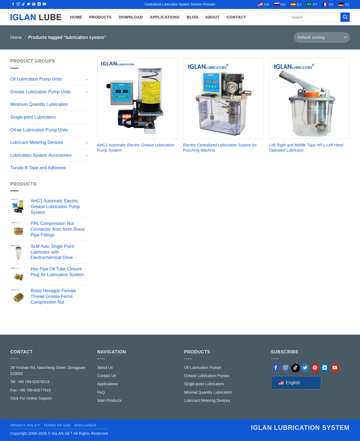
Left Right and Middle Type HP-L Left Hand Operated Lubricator (306, 147)
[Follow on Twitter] (28, 4)
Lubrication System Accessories (41, 155)
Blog (192, 17)
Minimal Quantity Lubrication (208, 392)
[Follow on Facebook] (13, 4)
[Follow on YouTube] (44, 4)
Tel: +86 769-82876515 (29, 382)
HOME (76, 17)
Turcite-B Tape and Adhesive (38, 167)
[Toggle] (87, 79)
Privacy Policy (25, 425)
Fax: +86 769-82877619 (30, 390)
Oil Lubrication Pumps (202, 367)
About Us (105, 367)
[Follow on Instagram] (18, 4)
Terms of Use (57, 425)
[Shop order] (322, 37)
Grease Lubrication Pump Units (40, 92)
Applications (165, 17)
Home (16, 37)
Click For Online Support (31, 398)
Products (100, 17)
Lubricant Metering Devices (36, 142)
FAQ (101, 392)
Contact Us (106, 376)
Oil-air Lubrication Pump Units (39, 129)
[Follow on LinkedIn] (39, 4)
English (289, 382)
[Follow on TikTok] (23, 4)
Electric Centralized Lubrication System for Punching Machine (220, 147)
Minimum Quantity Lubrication (39, 104)
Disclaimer (85, 425)
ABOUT (212, 17)
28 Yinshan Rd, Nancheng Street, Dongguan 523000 (47, 370)
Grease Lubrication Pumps (206, 376)
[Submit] (345, 17)
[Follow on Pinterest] (33, 4)
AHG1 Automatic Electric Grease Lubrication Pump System (135, 147)
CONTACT (236, 17)
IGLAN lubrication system (300, 427)
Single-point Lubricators (33, 117)
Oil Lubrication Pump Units (36, 79)
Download (131, 17)
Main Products (109, 400)
